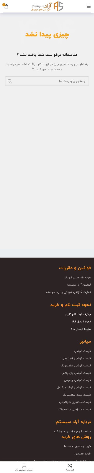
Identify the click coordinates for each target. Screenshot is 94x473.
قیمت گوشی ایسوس (77, 380)
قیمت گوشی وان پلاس (76, 373)
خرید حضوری (82, 454)
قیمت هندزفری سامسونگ (74, 410)
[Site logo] (47, 6)
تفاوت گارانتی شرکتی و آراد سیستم (68, 292)
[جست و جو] (47, 81)
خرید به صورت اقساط (77, 446)
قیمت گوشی (82, 351)
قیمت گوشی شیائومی (76, 359)
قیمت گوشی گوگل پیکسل (74, 388)
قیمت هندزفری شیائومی (75, 402)
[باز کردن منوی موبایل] (89, 6)
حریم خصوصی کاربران (77, 278)
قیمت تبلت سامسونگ (77, 395)
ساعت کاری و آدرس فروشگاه (72, 432)
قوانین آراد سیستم (79, 285)
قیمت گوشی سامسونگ (75, 366)
